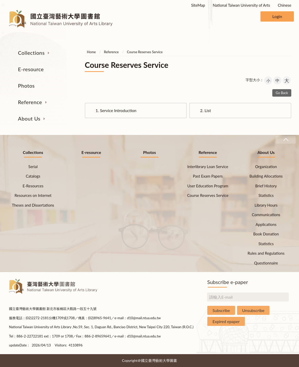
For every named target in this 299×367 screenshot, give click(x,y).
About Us (29, 118)
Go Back (282, 93)
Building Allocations (266, 176)
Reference (30, 102)
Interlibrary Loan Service (207, 166)
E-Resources (33, 185)
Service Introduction (116, 110)
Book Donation (266, 234)
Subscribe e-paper (227, 282)
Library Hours (266, 205)
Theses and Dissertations (33, 205)
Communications (266, 214)
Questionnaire (266, 263)
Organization (266, 166)
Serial (33, 166)
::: (2, 4)
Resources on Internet (32, 195)
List (205, 110)
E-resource (31, 69)
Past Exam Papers (208, 176)
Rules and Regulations (266, 253)
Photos (26, 85)
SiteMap (198, 5)
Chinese (284, 5)
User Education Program (207, 185)
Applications (266, 224)
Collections (31, 53)
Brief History (266, 185)
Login (277, 16)
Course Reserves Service (145, 52)
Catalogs (33, 176)
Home (91, 52)
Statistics (266, 195)
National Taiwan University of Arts (241, 5)
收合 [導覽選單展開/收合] (286, 140)
